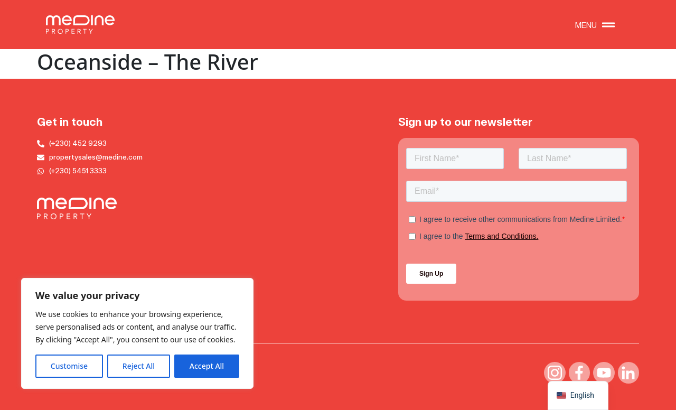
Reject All (139, 366)
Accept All (207, 366)
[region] (137, 333)
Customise (69, 366)
